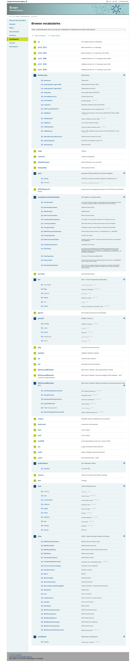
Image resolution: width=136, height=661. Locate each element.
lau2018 (41, 441)
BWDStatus (47, 553)
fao (39, 279)
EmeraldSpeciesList (50, 96)
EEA (18, 1)
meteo (46, 513)
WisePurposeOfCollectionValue (54, 630)
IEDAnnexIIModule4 (46, 383)
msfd (40, 452)
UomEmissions (48, 598)
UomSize (46, 602)
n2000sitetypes (48, 127)
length (46, 508)
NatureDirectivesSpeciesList (53, 136)
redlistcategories (49, 140)
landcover (42, 424)
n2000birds (47, 113)
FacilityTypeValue (49, 235)
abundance (47, 80)
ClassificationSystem (50, 557)
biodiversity (42, 75)
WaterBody (47, 606)
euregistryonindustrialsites (49, 197)
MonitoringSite (48, 578)
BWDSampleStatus (50, 549)
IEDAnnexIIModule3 (46, 375)
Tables (11, 28)
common (41, 156)
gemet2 (41, 318)
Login (109, 1)
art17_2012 (42, 64)
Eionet (17, 16)
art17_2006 (42, 58)
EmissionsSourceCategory (52, 566)
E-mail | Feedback (15, 655)
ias (39, 358)
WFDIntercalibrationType (52, 610)
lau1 (39, 430)
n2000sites (47, 123)
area (45, 496)
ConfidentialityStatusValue (52, 561)
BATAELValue (48, 211)
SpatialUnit (47, 590)
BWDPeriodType (49, 545)
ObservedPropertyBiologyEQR (53, 586)
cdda (40, 151)
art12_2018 (42, 53)
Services (12, 43)
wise (40, 536)
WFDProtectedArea (50, 614)
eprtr (40, 173)
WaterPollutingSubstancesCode (54, 412)
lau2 (39, 435)
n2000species (48, 131)
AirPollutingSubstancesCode (53, 391)
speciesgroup (48, 144)
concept (46, 324)
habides (41, 353)
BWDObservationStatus (51, 541)
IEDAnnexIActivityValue (51, 239)
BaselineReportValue (50, 207)
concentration (48, 500)
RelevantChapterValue (51, 265)
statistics (47, 517)
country (46, 642)
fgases (40, 313)
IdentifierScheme (49, 570)
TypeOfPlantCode (49, 403)
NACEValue (47, 248)
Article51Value (48, 202)
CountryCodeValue (50, 223)
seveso (41, 475)
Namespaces (13, 46)
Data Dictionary (25, 16)
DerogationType (49, 395)
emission (47, 504)
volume (46, 530)
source (46, 332)
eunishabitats (48, 100)
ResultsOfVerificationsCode (53, 399)
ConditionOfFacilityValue (52, 219)
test (39, 480)
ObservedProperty (50, 582)
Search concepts (55, 35)
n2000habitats (48, 118)
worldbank (42, 637)
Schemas (12, 35)
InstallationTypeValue (50, 244)
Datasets (12, 24)
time (45, 521)
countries (47, 468)
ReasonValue (48, 260)
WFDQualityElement (50, 618)
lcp (39, 447)
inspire (40, 419)
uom (39, 486)
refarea (46, 297)
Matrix (46, 574)
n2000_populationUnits (51, 109)
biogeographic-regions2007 (52, 84)
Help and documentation (17, 20)
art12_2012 (42, 47)
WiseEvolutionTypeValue (52, 626)
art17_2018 (42, 70)
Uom (45, 594)
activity (46, 178)
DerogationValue (49, 227)
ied (39, 364)
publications (43, 463)
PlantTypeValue (49, 256)
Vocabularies (14, 39)
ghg (39, 347)
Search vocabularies (40, 35)
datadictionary (43, 162)
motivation (47, 105)
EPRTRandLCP (44, 189)
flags (45, 289)
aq (39, 42)
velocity (46, 525)
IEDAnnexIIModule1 (46, 370)
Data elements (14, 32)
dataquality (47, 92)
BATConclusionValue (50, 215)
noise (40, 458)
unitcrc (46, 306)
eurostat (41, 274)
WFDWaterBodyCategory (52, 622)
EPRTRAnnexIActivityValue (52, 231)
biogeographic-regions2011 (52, 88)
